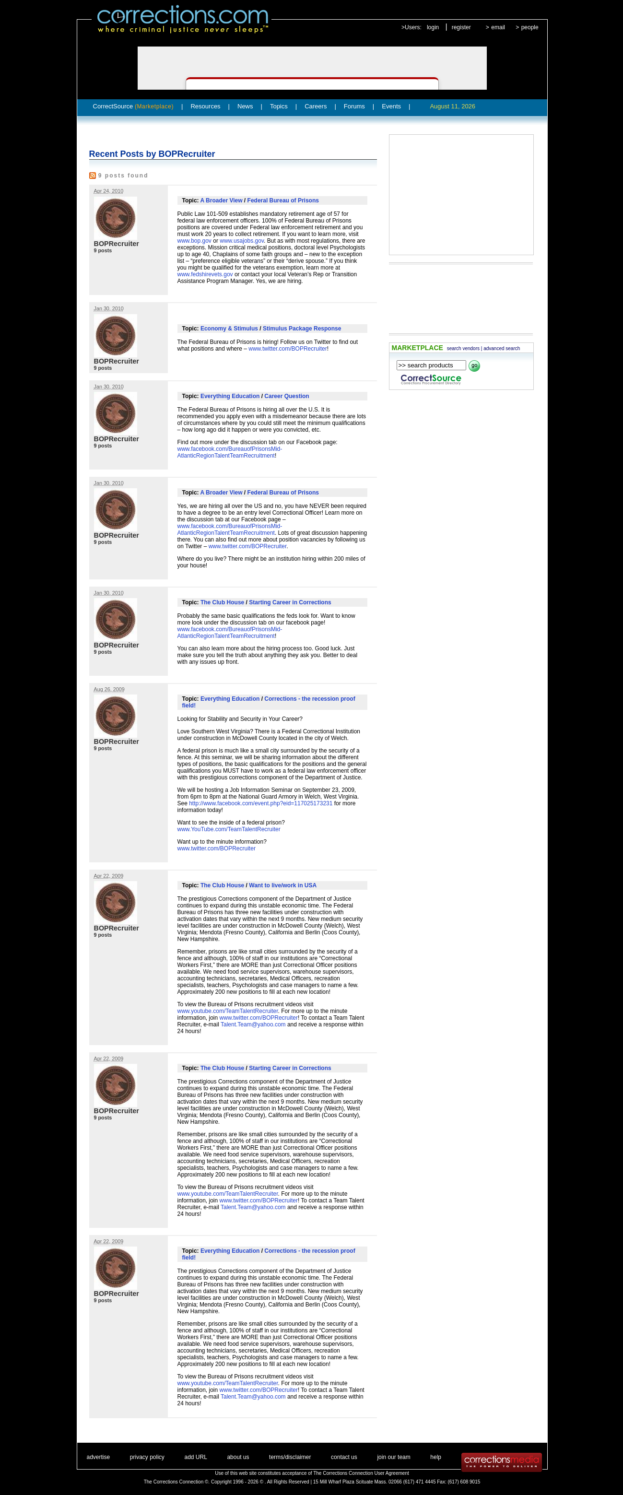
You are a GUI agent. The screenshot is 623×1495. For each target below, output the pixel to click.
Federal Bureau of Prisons (283, 200)
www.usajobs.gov (242, 240)
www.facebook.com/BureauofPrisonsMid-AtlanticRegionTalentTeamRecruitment (229, 452)
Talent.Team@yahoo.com (253, 1024)
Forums (354, 106)
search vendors (463, 348)
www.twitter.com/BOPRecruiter (287, 348)
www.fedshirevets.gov (205, 274)
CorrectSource (133, 106)
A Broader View (221, 200)
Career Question (286, 396)
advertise (98, 1457)
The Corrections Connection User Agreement (361, 1473)
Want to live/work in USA (283, 885)
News (245, 106)
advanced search (501, 348)
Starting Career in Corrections (290, 602)
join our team (393, 1457)
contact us (344, 1457)
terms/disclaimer (290, 1457)
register (461, 27)
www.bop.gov (194, 240)
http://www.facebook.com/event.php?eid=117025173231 (260, 803)
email (498, 27)
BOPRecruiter (116, 243)
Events (391, 106)
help (435, 1457)
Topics (279, 106)
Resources (205, 106)
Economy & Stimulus (229, 328)
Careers (316, 106)
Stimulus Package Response (302, 328)
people (530, 27)
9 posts (103, 250)
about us (238, 1457)
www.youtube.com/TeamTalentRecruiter (227, 1011)
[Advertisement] (461, 195)
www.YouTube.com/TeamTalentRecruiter (229, 829)
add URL (195, 1457)
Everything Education (229, 396)
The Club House (222, 602)
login (433, 27)
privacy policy (147, 1457)
